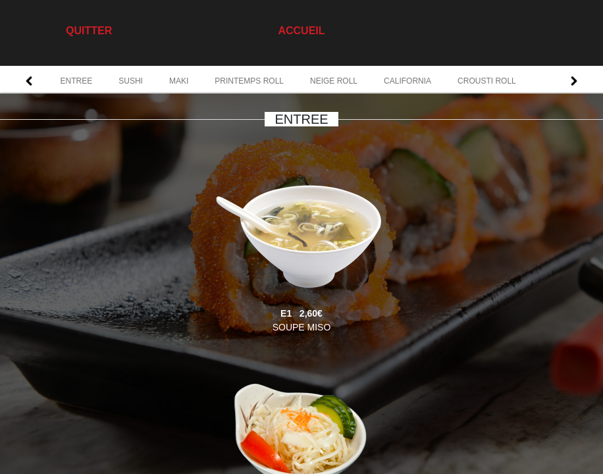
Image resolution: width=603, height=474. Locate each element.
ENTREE (77, 81)
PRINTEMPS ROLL (249, 81)
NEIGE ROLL (333, 81)
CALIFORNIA (407, 81)
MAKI (178, 81)
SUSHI (130, 81)
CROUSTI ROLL (487, 81)
